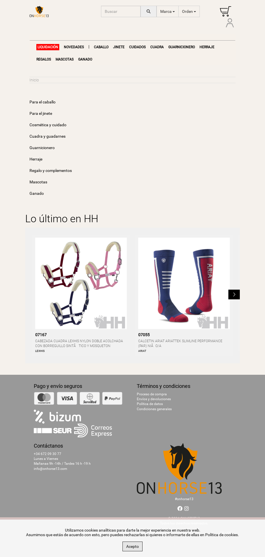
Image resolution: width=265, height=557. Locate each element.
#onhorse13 (184, 499)
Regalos (43, 59)
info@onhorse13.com (50, 469)
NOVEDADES (74, 47)
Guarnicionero (181, 47)
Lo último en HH (61, 219)
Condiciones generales (154, 409)
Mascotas (65, 59)
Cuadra (157, 47)
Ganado (85, 59)
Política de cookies (221, 534)
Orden (189, 11)
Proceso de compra (152, 394)
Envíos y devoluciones (154, 399)
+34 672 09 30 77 (47, 454)
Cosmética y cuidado (47, 125)
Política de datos (150, 404)
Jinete (118, 47)
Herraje (206, 47)
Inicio (34, 80)
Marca (167, 11)
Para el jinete (40, 113)
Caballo (101, 47)
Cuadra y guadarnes (47, 136)
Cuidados (137, 47)
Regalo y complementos (50, 170)
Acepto (132, 546)
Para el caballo (42, 102)
